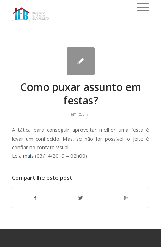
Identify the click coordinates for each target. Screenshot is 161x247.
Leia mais (23, 155)
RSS (81, 114)
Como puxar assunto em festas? (80, 93)
